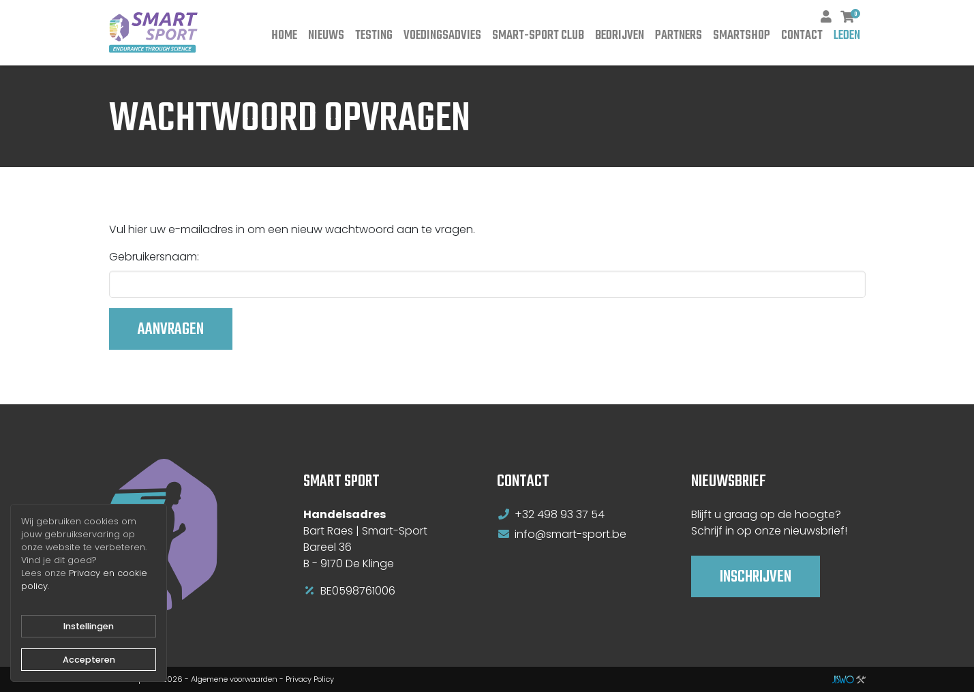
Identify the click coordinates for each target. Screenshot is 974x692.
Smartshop (741, 35)
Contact (802, 35)
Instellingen (88, 626)
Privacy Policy (310, 679)
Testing (374, 35)
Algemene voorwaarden (234, 679)
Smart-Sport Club (538, 35)
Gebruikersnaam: (154, 257)
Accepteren (89, 659)
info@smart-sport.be (570, 534)
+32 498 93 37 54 (560, 514)
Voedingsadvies (442, 35)
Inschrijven (755, 577)
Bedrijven (619, 35)
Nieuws (326, 35)
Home (284, 35)
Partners (678, 35)
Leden (847, 35)
